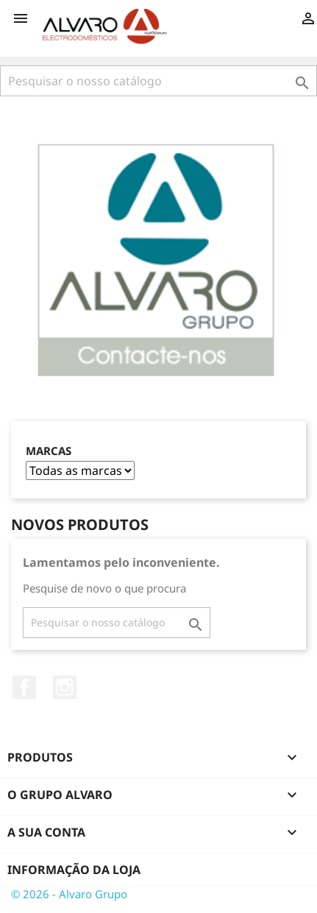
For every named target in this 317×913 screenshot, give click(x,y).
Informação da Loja (73, 870)
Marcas (48, 451)
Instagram (64, 687)
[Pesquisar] (158, 80)
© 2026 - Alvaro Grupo (69, 894)
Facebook (24, 687)
